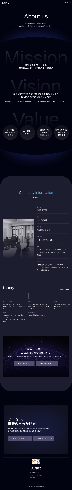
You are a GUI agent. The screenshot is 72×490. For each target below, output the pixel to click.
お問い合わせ (25, 363)
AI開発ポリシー (34, 477)
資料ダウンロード (21, 438)
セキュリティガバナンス (36, 475)
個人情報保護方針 (34, 472)
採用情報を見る (48, 363)
